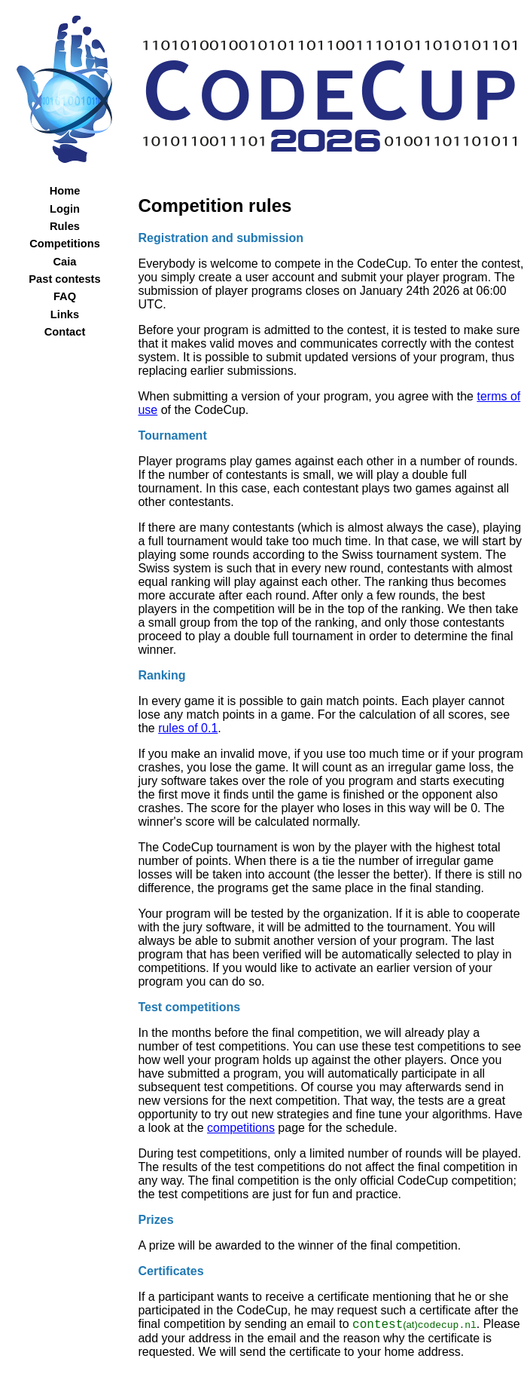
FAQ (64, 296)
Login (65, 209)
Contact (65, 332)
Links (64, 314)
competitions (241, 1127)
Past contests (64, 279)
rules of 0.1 (188, 728)
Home (65, 191)
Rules (65, 226)
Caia (65, 262)
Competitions (64, 244)
